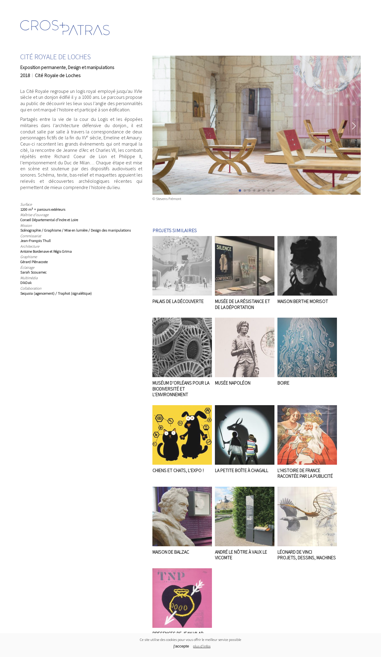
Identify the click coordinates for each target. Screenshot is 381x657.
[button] (354, 125)
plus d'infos (201, 646)
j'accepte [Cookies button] (181, 646)
